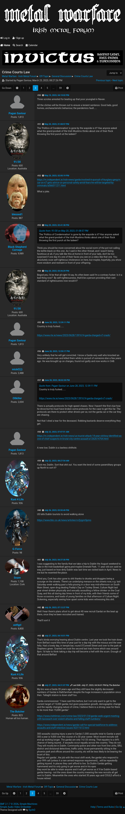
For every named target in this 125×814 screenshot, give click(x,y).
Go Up (5, 793)
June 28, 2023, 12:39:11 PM (57, 322)
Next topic (118, 80)
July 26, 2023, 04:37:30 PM (57, 560)
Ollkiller (17, 398)
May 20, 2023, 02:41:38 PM (57, 225)
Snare (17, 577)
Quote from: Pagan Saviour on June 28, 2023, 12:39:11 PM (68, 385)
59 (60, 88)
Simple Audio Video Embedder (15, 807)
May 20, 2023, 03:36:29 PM (57, 271)
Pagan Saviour (17, 113)
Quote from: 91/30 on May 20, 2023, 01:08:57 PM (63, 230)
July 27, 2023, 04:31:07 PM (57, 685)
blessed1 (17, 214)
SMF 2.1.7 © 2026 (9, 804)
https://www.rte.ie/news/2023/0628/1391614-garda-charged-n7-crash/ (73, 335)
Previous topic (103, 80)
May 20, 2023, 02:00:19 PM (57, 175)
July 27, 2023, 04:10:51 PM (57, 636)
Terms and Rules (105, 807)
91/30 (17, 161)
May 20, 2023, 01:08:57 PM (57, 124)
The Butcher (17, 711)
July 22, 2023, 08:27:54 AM (57, 461)
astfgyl (17, 624)
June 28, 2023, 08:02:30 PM (57, 380)
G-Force (17, 549)
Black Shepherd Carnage (17, 248)
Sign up (18, 38)
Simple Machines (28, 804)
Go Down (6, 88)
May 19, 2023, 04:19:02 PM (57, 95)
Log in (5, 38)
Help (93, 807)
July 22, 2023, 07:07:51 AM (57, 432)
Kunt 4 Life (17, 499)
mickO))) (17, 369)
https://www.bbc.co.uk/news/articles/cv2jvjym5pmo (64, 520)
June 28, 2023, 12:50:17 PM (57, 351)
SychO (32, 810)
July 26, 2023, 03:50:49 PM (57, 510)
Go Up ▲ (120, 807)
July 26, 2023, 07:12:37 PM (57, 607)
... (53, 88)
